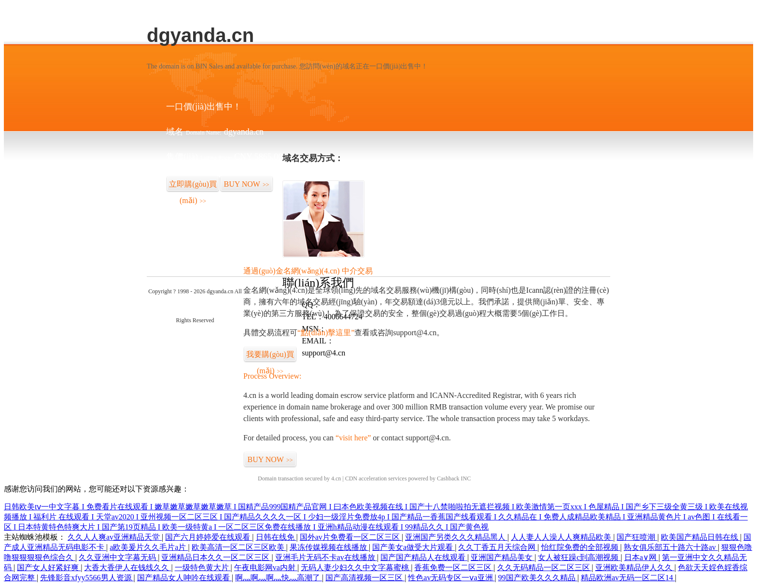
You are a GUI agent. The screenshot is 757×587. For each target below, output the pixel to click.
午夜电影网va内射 (265, 567)
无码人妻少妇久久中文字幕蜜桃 (356, 567)
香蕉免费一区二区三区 (453, 567)
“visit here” (353, 438)
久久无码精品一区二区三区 (544, 567)
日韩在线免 (276, 537)
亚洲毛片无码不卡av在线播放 (326, 557)
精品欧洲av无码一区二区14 (628, 577)
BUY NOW (246, 184)
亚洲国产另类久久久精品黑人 (456, 537)
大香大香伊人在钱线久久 (127, 567)
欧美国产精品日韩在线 (700, 537)
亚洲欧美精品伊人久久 (634, 567)
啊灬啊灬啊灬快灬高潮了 (278, 577)
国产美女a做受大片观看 (413, 547)
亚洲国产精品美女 (502, 557)
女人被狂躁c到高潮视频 (579, 557)
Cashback (448, 478)
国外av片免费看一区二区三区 (351, 537)
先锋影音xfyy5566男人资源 (86, 577)
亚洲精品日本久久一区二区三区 (216, 557)
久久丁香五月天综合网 (497, 547)
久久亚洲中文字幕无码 (118, 557)
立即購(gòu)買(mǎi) (193, 186)
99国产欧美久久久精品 (537, 577)
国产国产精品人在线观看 (423, 557)
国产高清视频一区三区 (365, 577)
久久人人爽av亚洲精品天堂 (115, 537)
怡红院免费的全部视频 (580, 547)
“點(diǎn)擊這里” (325, 332)
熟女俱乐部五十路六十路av (671, 547)
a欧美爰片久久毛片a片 (149, 547)
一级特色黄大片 (203, 567)
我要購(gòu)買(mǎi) (270, 356)
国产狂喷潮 (637, 537)
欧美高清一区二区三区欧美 (239, 547)
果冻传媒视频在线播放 (329, 547)
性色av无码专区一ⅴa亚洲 (451, 577)
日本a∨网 (641, 557)
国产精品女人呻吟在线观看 (184, 577)
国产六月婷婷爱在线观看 (208, 537)
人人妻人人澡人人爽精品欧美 (562, 537)
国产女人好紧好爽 (49, 567)
